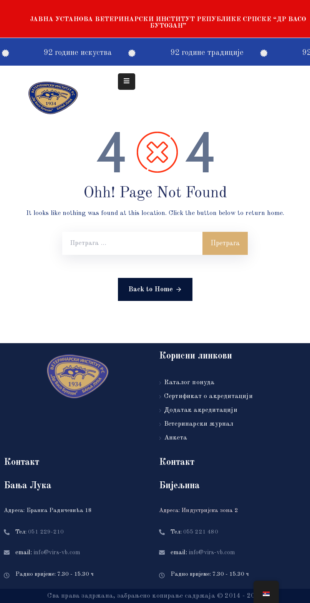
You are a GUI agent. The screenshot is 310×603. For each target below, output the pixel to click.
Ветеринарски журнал (199, 424)
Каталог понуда (189, 382)
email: (47, 553)
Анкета (175, 437)
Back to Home (155, 289)
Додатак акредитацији (200, 410)
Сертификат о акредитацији (208, 396)
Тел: (39, 532)
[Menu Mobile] (126, 81)
